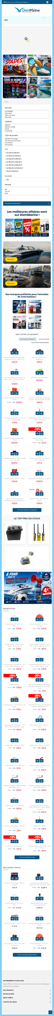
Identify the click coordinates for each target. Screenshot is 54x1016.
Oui (7, 180)
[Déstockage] (36, 228)
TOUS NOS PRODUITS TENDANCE (27, 511)
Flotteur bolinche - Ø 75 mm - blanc (14, 626)
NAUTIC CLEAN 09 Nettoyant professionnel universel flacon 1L (14, 501)
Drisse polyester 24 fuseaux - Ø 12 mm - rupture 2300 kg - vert (14, 667)
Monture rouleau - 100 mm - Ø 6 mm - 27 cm (39, 767)
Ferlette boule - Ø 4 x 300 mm (14, 807)
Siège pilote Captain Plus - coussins (39, 480)
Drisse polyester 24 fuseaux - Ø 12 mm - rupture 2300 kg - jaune (39, 646)
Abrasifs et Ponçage (27, 139)
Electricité (27, 117)
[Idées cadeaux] (45, 228)
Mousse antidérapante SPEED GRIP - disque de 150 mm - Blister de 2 (14, 359)
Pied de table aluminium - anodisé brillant (39, 925)
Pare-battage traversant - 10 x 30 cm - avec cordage (14, 420)
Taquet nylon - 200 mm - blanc (39, 746)
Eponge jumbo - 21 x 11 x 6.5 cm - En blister (15, 707)
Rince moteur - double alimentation (39, 440)
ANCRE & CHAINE (27, 127)
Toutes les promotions (27, 859)
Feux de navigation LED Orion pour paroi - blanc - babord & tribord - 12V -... (14, 380)
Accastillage (27, 111)
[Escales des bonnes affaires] (9, 228)
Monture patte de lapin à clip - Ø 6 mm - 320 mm (39, 848)
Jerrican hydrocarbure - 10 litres (14, 480)
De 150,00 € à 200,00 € (14, 162)
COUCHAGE (27, 131)
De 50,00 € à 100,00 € (13, 156)
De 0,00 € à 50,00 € (13, 153)
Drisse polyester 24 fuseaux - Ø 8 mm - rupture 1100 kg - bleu (39, 667)
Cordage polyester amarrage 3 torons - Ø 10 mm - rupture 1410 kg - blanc (39, 809)
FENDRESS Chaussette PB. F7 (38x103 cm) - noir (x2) (14, 460)
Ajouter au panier (16, 354)
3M (27, 190)
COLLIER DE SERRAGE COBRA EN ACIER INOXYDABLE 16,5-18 (39, 788)
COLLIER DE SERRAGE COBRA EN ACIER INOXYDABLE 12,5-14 (14, 788)
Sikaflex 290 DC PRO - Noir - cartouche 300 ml (39, 905)
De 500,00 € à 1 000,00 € (14, 168)
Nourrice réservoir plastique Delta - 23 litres (14, 440)
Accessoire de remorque (27, 141)
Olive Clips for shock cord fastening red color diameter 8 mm (39, 707)
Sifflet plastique (14, 686)
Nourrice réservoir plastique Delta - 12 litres (14, 400)
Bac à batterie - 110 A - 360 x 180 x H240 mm (14, 946)
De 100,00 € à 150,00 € (13, 159)
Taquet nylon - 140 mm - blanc (14, 746)
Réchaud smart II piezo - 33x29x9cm (39, 359)
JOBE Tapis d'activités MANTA (39, 379)
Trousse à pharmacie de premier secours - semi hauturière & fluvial (39, 400)
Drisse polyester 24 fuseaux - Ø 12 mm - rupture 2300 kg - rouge (14, 727)
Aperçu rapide (12, 354)
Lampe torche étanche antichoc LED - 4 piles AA (39, 460)
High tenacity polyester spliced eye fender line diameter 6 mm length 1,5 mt (39, 687)
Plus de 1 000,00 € (12, 171)
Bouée (27, 129)
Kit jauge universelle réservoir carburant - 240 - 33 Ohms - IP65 (39, 885)
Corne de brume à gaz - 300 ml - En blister (14, 885)
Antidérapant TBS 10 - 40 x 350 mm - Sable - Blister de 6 (39, 420)
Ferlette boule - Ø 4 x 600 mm (14, 767)
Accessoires (27, 143)
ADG (27, 194)
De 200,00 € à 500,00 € (14, 165)
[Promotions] (27, 228)
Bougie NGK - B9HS (39, 827)
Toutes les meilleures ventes (27, 956)
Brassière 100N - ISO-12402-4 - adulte (39, 501)
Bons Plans (27, 113)
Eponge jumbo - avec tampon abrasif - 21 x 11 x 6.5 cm (14, 646)
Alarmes (27, 125)
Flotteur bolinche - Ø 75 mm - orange (39, 626)
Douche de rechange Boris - (14, 847)
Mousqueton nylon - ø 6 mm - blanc (39, 727)
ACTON (27, 192)
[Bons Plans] (18, 228)
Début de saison (27, 115)
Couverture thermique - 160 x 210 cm (14, 828)
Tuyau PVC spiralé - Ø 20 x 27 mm (14, 925)
